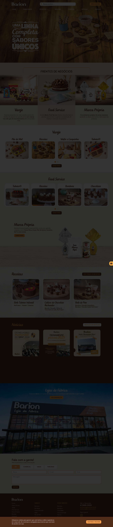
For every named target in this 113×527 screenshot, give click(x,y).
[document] (56, 263)
